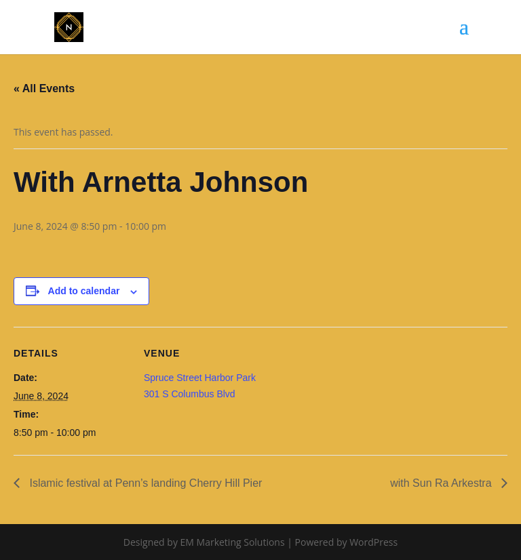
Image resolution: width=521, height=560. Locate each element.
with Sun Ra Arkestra (442, 483)
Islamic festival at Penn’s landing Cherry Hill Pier (144, 483)
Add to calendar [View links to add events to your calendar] (84, 290)
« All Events (44, 88)
